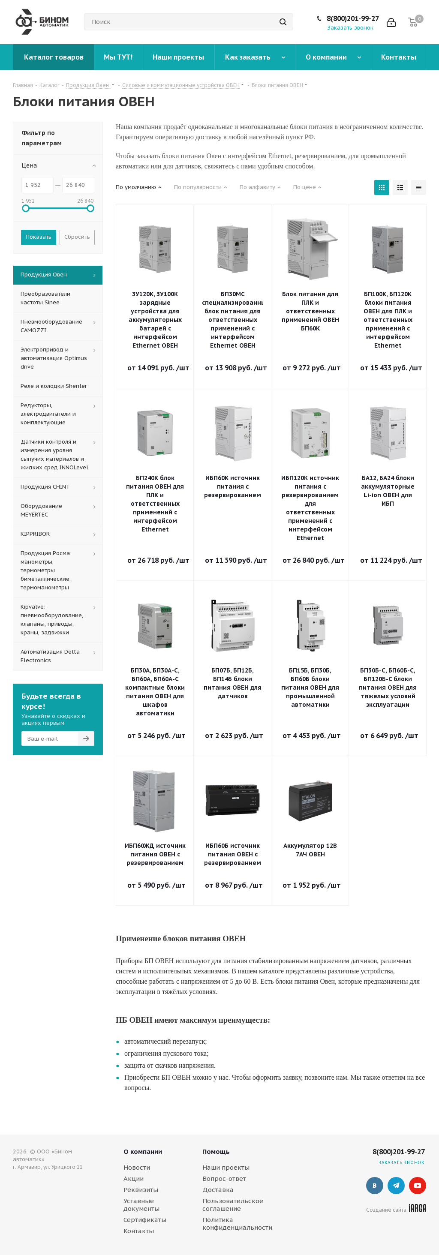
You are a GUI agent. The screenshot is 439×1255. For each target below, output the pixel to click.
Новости (136, 1167)
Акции (133, 1178)
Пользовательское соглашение (232, 1205)
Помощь (216, 1151)
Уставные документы (141, 1205)
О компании (142, 1151)
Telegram (396, 1185)
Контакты (138, 1231)
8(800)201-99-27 (353, 18)
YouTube (417, 1185)
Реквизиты (140, 1190)
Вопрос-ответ (224, 1178)
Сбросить (77, 236)
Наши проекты (226, 1167)
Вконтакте (374, 1185)
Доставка (218, 1190)
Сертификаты (144, 1220)
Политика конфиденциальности (237, 1223)
